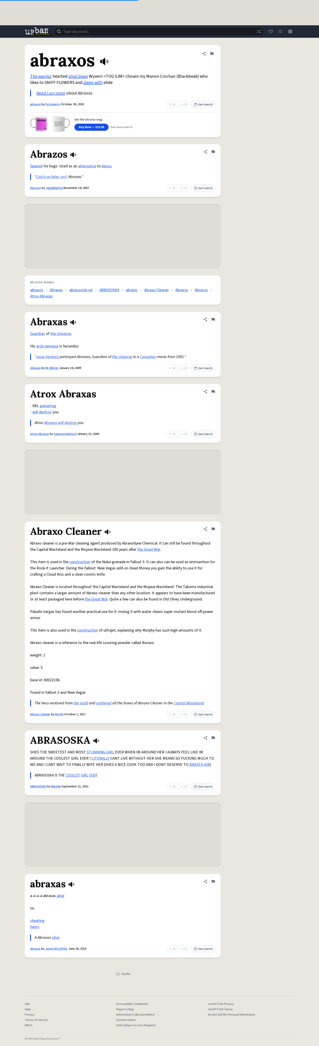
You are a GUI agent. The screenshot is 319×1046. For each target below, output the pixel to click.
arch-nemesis (47, 346)
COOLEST (73, 775)
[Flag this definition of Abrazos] (213, 151)
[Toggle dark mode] (280, 32)
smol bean (78, 76)
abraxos (35, 104)
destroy (45, 412)
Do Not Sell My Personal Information (231, 1014)
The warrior (41, 76)
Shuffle (122, 974)
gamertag (48, 406)
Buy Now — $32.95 (91, 127)
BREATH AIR (199, 764)
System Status (126, 1020)
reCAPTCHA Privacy (221, 1004)
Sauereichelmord (65, 434)
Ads (27, 1004)
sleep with (93, 82)
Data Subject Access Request (136, 1025)
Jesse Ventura (47, 357)
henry (34, 927)
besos (106, 166)
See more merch (121, 127)
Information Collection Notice (135, 1014)
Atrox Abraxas (41, 296)
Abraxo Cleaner (156, 290)
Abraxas (56, 290)
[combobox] (159, 31)
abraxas (35, 949)
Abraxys (181, 290)
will (35, 412)
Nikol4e (56, 786)
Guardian (37, 334)
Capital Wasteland (189, 703)
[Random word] (258, 31)
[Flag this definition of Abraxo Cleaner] (213, 529)
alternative (87, 166)
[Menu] (290, 32)
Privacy (30, 1014)
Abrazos (35, 188)
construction (79, 562)
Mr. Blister (51, 368)
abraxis (132, 290)
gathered (103, 703)
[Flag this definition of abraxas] (213, 881)
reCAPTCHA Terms (220, 1009)
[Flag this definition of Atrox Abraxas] (213, 391)
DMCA (28, 1025)
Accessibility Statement (132, 1004)
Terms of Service (36, 1020)
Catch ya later (47, 177)
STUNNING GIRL (100, 752)
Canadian (148, 357)
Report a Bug (125, 1009)
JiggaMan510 (54, 188)
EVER (93, 775)
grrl (63, 177)
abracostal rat (81, 290)
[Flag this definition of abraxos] (211, 53)
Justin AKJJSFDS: (56, 949)
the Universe (60, 334)
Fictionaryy (52, 104)
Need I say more (50, 93)
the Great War (148, 549)
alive (60, 896)
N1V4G (59, 714)
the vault (81, 703)
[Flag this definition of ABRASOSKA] (213, 737)
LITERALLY (100, 758)
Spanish (36, 166)
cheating (37, 920)
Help (28, 1009)
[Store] (271, 32)
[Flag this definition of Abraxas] (213, 319)
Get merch (203, 104)
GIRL (84, 775)
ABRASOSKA (109, 290)
